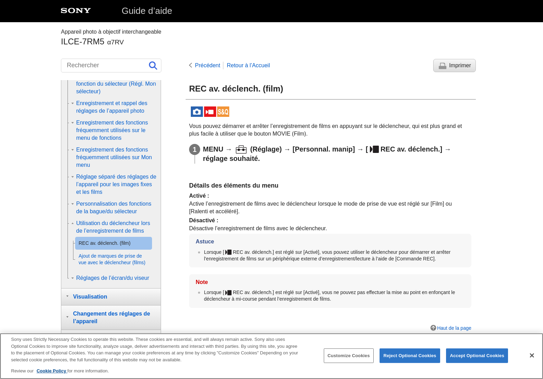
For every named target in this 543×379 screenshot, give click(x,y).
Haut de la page (454, 328)
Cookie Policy (52, 371)
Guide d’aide (147, 11)
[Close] (532, 356)
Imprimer (460, 65)
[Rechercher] (111, 65)
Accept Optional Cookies (477, 356)
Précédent (207, 65)
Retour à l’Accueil (248, 65)
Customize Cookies (349, 356)
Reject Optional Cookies (409, 356)
